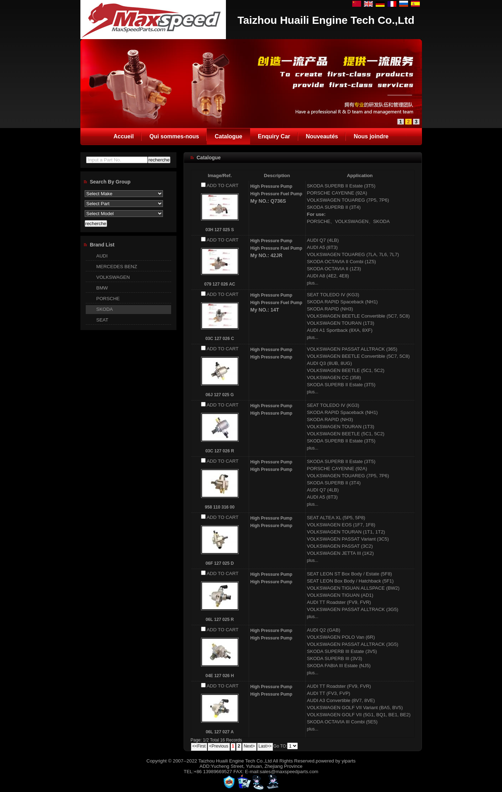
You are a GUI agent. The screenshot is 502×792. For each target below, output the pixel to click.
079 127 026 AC (219, 284)
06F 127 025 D (220, 563)
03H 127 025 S (219, 229)
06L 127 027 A (220, 731)
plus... (312, 283)
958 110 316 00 (219, 507)
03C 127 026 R (219, 450)
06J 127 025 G (220, 394)
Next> (249, 746)
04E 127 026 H (219, 675)
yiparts (348, 761)
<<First (199, 746)
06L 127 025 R (220, 619)
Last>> (265, 746)
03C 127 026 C (219, 338)
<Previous (218, 746)
